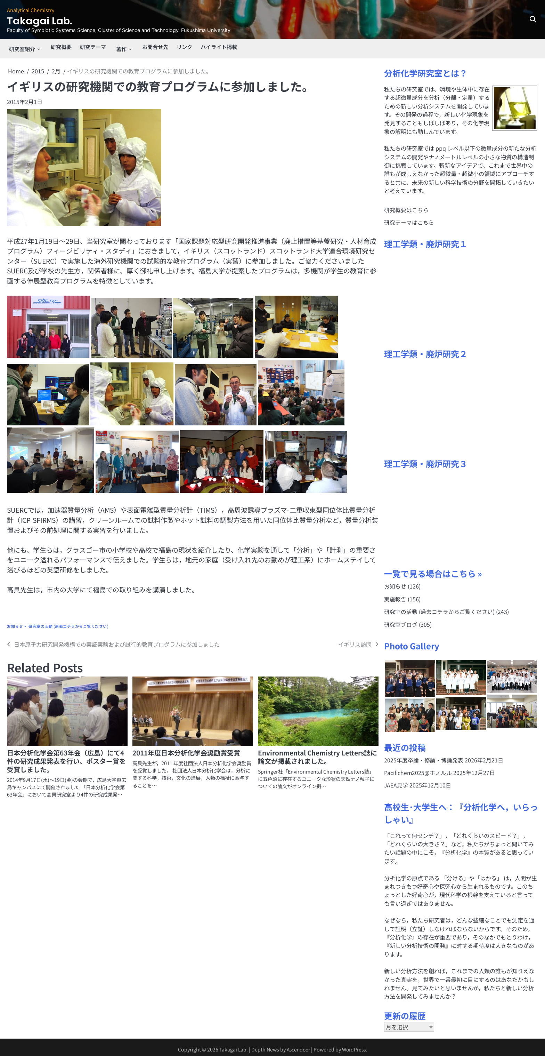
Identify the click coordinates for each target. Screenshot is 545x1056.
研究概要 (59, 47)
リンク (184, 47)
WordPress (355, 1045)
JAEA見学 (396, 781)
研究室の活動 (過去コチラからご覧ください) (68, 623)
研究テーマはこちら (409, 219)
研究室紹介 (21, 47)
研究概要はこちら (406, 206)
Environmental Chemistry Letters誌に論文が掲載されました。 (317, 753)
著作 (120, 47)
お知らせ (15, 623)
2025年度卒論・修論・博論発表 (423, 756)
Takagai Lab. (44, 20)
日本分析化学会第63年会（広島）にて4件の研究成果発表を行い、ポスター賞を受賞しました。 (66, 757)
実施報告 (395, 595)
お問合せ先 (154, 47)
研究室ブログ (400, 620)
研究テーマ (93, 47)
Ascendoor (297, 1045)
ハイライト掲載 (220, 47)
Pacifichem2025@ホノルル (418, 769)
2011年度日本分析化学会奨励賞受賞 (186, 749)
